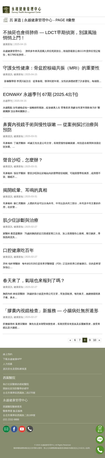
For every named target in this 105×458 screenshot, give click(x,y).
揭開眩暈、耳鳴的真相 (25, 190)
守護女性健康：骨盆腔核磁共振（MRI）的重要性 (51, 67)
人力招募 (7, 364)
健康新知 (7, 44)
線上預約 (7, 354)
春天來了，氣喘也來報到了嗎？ (34, 280)
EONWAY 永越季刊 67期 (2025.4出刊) (40, 94)
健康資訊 (7, 74)
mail (6, 429)
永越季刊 (7, 101)
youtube (22, 429)
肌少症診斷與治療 (20, 220)
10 (94, 340)
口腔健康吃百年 (18, 250)
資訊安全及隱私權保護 (15, 369)
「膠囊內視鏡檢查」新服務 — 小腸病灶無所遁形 (50, 310)
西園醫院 (9, 377)
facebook (14, 429)
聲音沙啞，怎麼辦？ (23, 159)
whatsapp (29, 429)
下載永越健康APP (12, 359)
